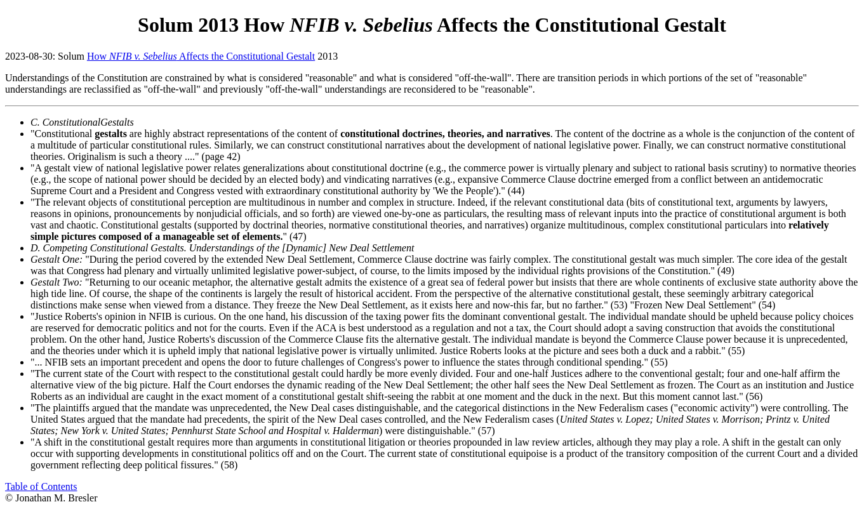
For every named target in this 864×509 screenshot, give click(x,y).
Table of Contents (41, 486)
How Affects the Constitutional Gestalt (201, 56)
